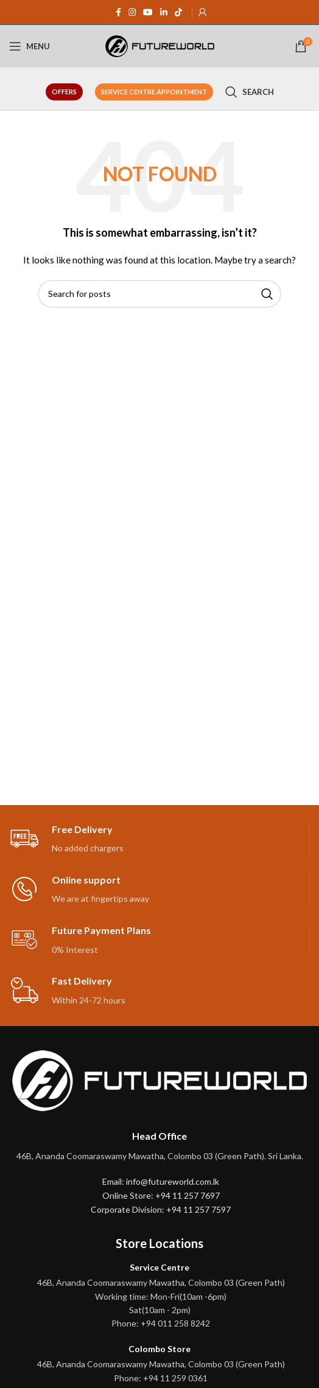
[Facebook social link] (118, 12)
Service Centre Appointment (154, 92)
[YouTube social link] (147, 12)
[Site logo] (159, 45)
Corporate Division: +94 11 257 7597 (161, 1209)
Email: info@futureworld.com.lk (160, 1181)
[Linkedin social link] (163, 12)
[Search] (249, 92)
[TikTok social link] (178, 12)
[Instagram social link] (132, 12)
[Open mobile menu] (29, 46)
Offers (64, 92)
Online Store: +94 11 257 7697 (161, 1195)
